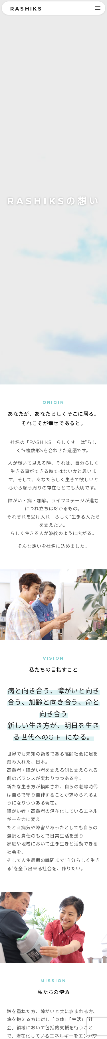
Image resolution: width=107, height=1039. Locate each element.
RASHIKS (27, 8)
